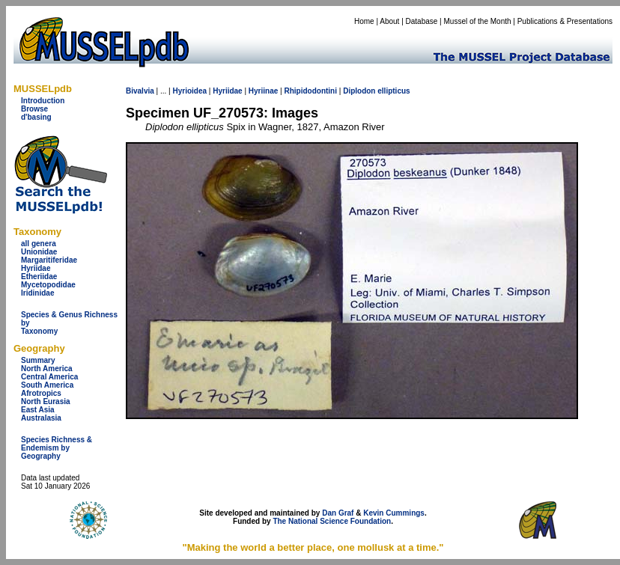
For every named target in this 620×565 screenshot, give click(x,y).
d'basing (36, 117)
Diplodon (359, 91)
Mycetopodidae (48, 285)
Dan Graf (337, 513)
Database (422, 21)
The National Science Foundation (332, 521)
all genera (38, 243)
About (389, 21)
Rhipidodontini (310, 91)
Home (364, 21)
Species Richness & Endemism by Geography (56, 448)
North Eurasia (45, 401)
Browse (34, 109)
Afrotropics (41, 393)
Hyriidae (35, 268)
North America (47, 368)
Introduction (42, 101)
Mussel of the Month (477, 21)
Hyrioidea (189, 91)
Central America (49, 377)
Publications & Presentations (565, 21)
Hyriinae (263, 91)
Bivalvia (140, 91)
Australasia (41, 418)
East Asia (38, 410)
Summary (38, 360)
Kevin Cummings (394, 513)
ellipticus (393, 91)
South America (47, 385)
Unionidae (39, 252)
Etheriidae (39, 276)
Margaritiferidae (49, 260)
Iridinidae (37, 293)
